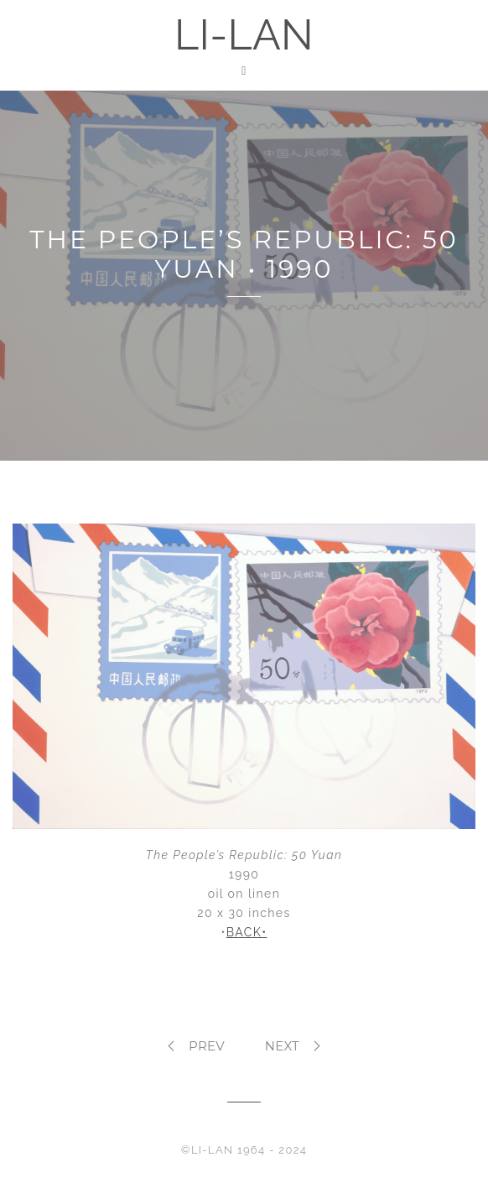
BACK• (246, 932)
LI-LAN (244, 34)
